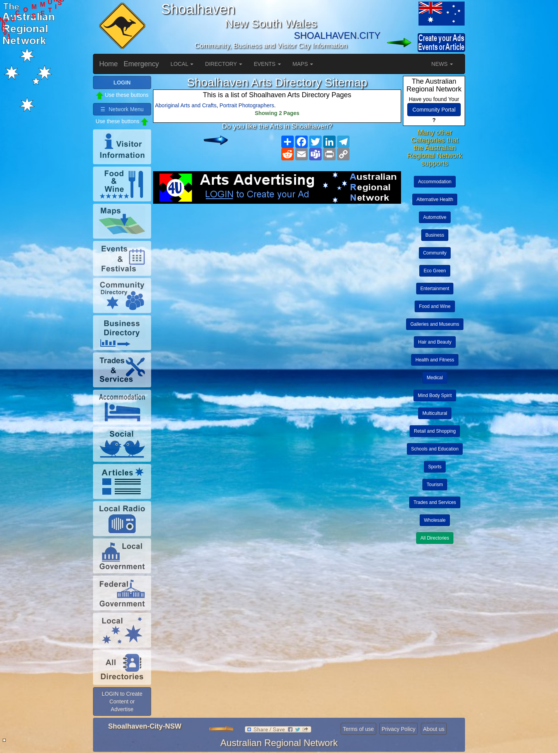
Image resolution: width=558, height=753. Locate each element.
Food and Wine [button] (434, 306)
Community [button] (435, 253)
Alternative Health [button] (435, 199)
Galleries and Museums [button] (434, 324)
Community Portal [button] (433, 110)
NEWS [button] (442, 64)
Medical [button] (435, 377)
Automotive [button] (434, 217)
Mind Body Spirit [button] (434, 395)
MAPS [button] (303, 64)
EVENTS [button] (267, 64)
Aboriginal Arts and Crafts (186, 105)
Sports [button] (435, 466)
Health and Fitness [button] (434, 360)
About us (433, 729)
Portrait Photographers (247, 105)
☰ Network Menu (121, 109)
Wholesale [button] (435, 520)
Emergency (141, 64)
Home (108, 64)
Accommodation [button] (434, 181)
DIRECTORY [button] (223, 64)
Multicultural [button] (434, 413)
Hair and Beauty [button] (434, 342)
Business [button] (434, 235)
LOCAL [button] (181, 64)
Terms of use (358, 729)
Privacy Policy (398, 729)
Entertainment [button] (435, 288)
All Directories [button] (434, 538)
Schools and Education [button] (435, 449)
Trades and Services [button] (434, 502)
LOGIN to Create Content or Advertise (122, 701)
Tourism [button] (435, 484)
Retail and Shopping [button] (435, 431)
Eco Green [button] (435, 270)
